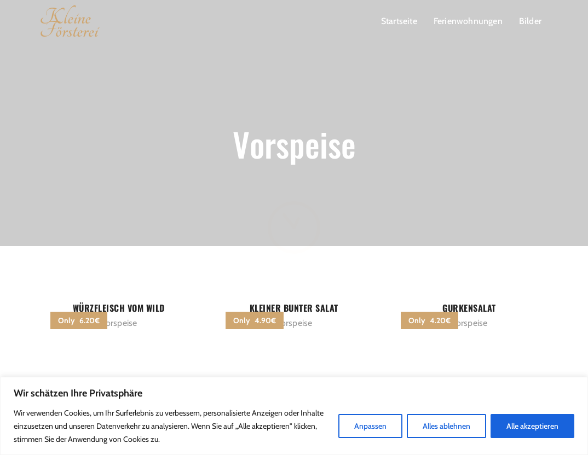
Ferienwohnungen (468, 21)
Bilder (530, 21)
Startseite (399, 21)
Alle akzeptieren (532, 426)
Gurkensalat (469, 307)
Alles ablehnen (446, 426)
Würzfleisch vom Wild (119, 307)
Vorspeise (119, 323)
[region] (294, 416)
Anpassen (370, 426)
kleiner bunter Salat (294, 307)
